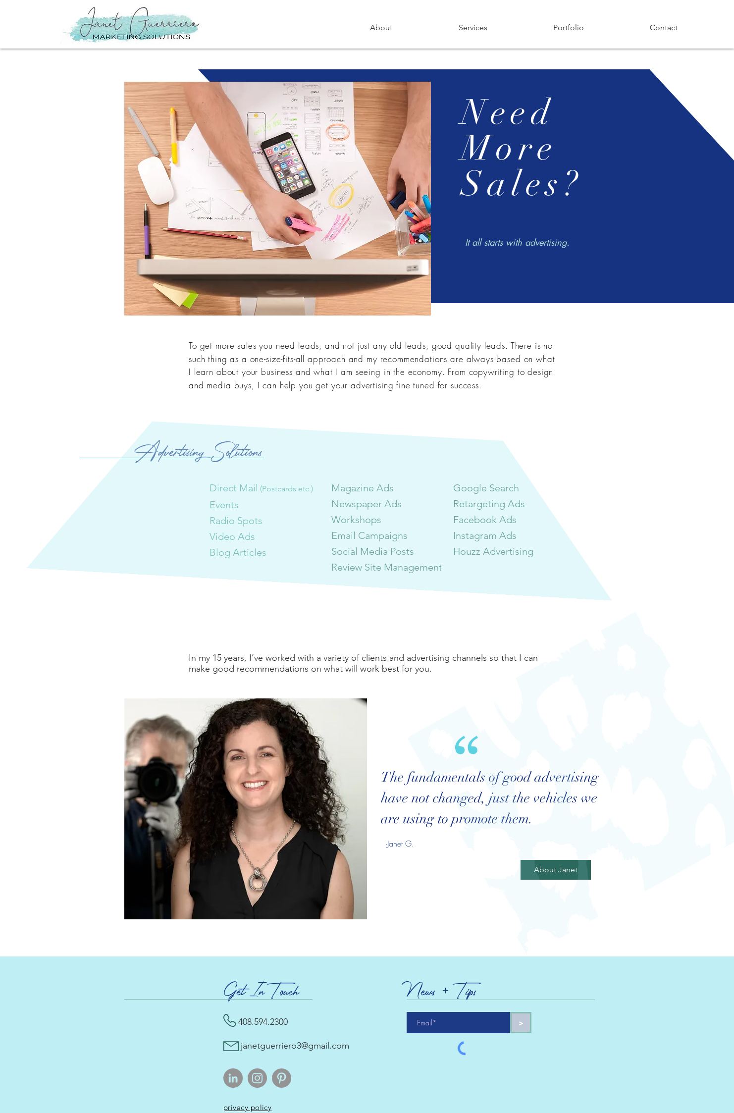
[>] (520, 1022)
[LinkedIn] (233, 1078)
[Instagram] (257, 1078)
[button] (472, 27)
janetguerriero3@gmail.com (295, 1045)
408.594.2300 (263, 1021)
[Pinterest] (281, 1078)
